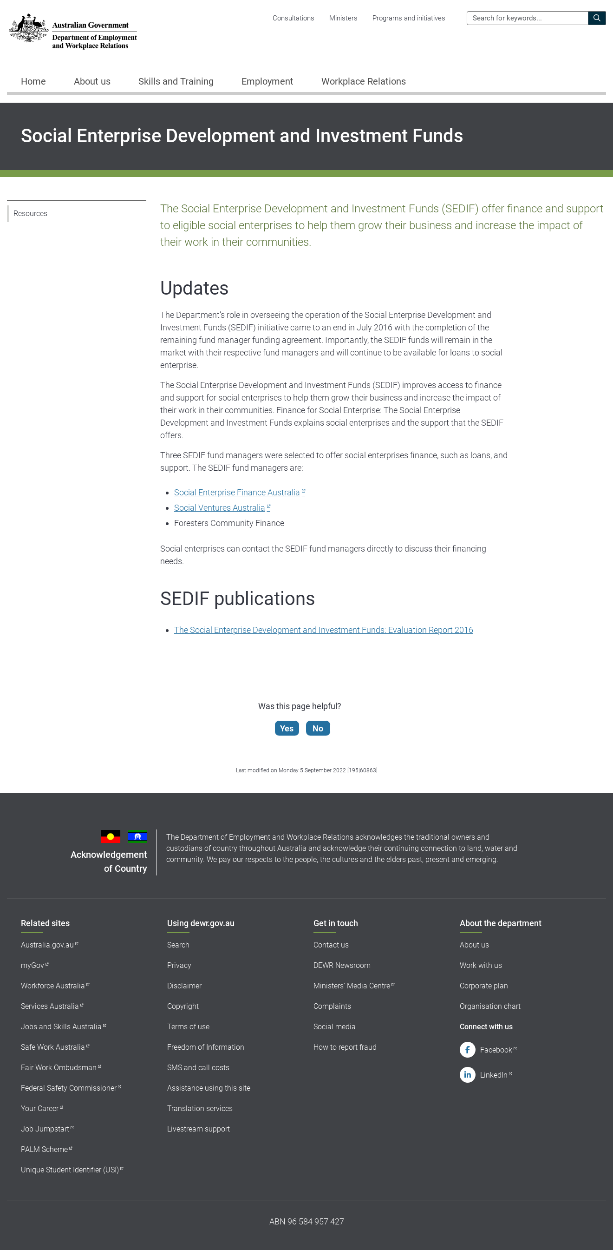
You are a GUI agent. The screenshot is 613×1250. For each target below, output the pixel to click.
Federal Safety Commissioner (69, 1088)
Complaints (332, 1006)
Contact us (331, 945)
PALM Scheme (44, 1149)
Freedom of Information (205, 1047)
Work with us (481, 965)
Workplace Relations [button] (363, 81)
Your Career (40, 1108)
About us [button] (92, 81)
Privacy (179, 965)
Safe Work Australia (53, 1047)
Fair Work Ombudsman (59, 1067)
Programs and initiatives (408, 18)
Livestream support (198, 1129)
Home (33, 81)
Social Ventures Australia (219, 508)
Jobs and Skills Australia (61, 1026)
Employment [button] (267, 81)
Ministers (343, 18)
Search (178, 945)
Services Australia (50, 1006)
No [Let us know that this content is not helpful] (318, 728)
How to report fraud (345, 1047)
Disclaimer (184, 985)
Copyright (183, 1006)
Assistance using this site (208, 1088)
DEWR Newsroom (342, 965)
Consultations (293, 18)
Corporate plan (484, 985)
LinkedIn (494, 1075)
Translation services (200, 1108)
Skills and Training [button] (176, 81)
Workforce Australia (53, 985)
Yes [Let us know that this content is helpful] (287, 728)
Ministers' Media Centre (351, 985)
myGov (32, 965)
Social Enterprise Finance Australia (237, 492)
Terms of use (188, 1026)
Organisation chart (490, 1006)
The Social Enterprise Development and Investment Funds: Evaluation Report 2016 (323, 630)
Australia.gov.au (47, 945)
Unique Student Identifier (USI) (70, 1169)
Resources (30, 213)
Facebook (496, 1050)
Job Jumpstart (45, 1129)
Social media (334, 1026)
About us (474, 945)
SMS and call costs (198, 1067)
